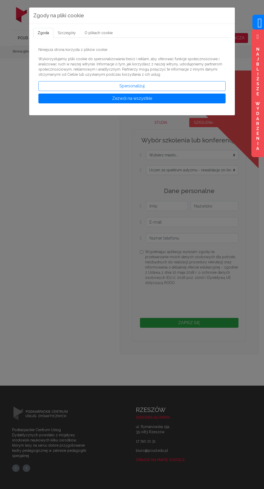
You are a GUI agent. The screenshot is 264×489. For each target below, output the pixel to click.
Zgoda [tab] (43, 33)
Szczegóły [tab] (67, 33)
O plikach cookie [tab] (99, 33)
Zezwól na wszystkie (132, 98)
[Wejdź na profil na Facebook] (258, 26)
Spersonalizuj (132, 85)
